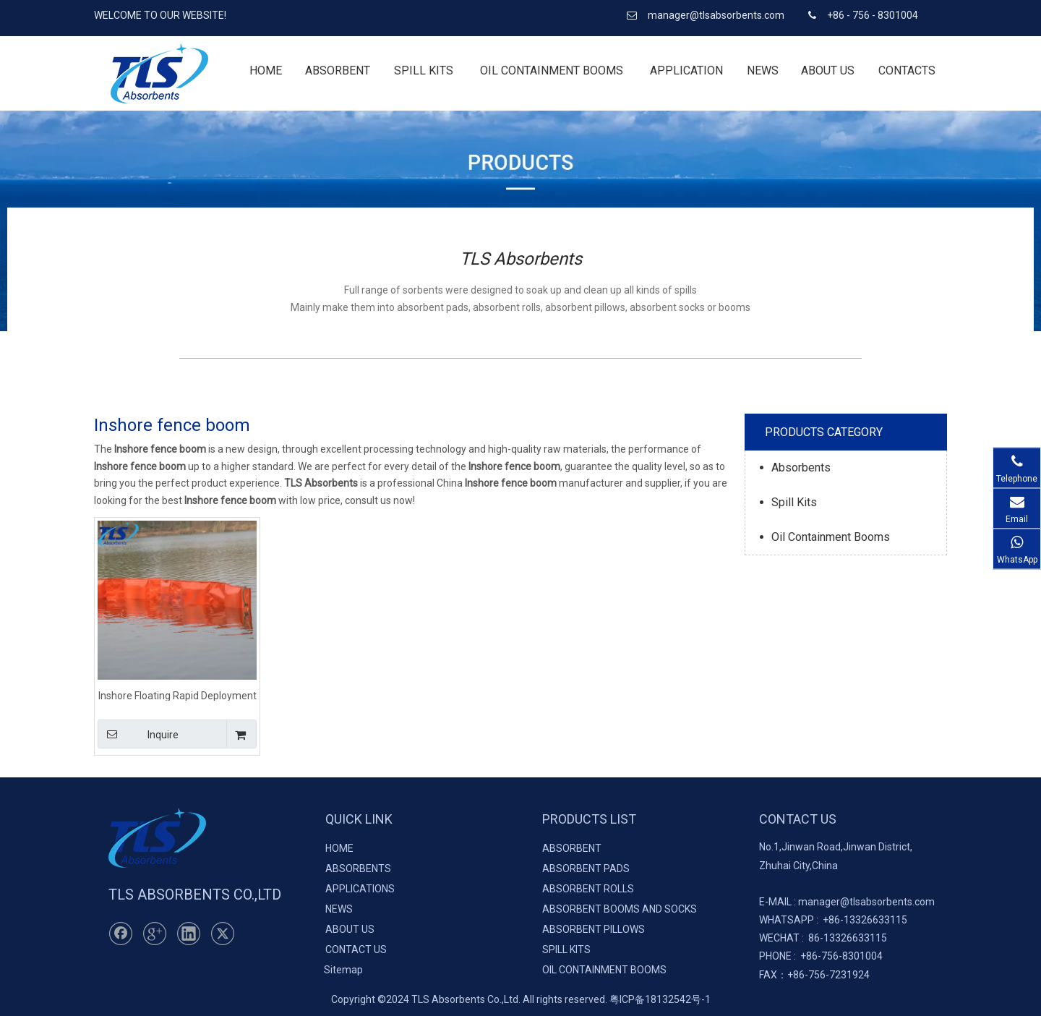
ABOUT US (349, 929)
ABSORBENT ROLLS (588, 889)
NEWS (339, 909)
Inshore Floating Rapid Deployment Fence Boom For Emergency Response (177, 695)
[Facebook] (120, 933)
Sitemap (343, 970)
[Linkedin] (188, 933)
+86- (833, 920)
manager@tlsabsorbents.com (717, 15)
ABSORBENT (571, 848)
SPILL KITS (566, 949)
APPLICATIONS (360, 889)
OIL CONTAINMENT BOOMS (604, 970)
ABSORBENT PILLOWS (593, 929)
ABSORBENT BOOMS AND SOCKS (619, 909)
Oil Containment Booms (830, 537)
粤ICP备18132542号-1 (660, 999)
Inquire (138, 734)
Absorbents (801, 467)
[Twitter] (222, 933)
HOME (339, 848)
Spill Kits (794, 502)
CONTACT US (356, 949)
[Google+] (154, 933)
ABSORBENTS (358, 868)
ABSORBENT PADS (586, 868)
